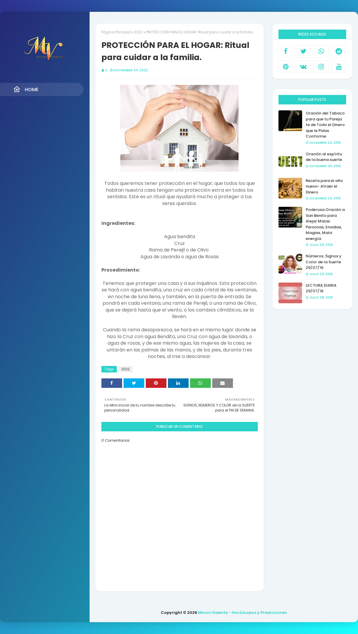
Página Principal (116, 32)
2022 (138, 32)
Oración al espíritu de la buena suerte (324, 157)
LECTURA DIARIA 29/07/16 (321, 288)
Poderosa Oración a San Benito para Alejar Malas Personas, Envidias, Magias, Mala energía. (325, 224)
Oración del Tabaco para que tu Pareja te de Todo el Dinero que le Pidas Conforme (325, 124)
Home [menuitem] (25, 89)
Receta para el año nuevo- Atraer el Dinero (324, 186)
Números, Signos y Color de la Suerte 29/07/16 (323, 261)
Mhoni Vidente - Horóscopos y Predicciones (242, 612)
